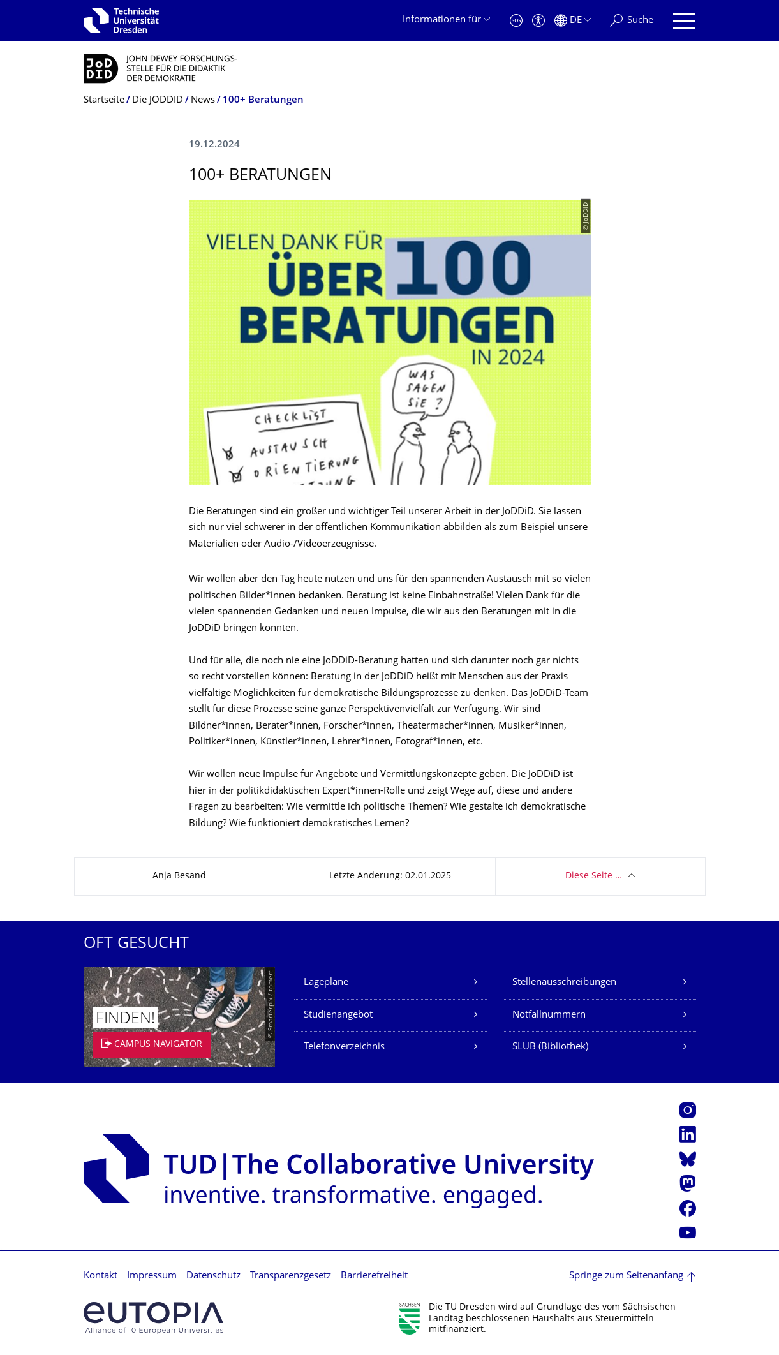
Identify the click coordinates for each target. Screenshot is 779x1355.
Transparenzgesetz (290, 1276)
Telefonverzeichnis (344, 1047)
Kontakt (100, 1276)
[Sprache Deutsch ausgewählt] (572, 21)
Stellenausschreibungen (564, 983)
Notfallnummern (549, 1015)
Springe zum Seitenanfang (626, 1276)
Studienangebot (338, 1015)
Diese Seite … (593, 876)
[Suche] (631, 21)
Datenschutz (213, 1276)
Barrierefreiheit (374, 1276)
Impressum (152, 1276)
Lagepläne (326, 983)
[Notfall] (516, 21)
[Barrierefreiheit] (538, 21)
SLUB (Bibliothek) (550, 1047)
